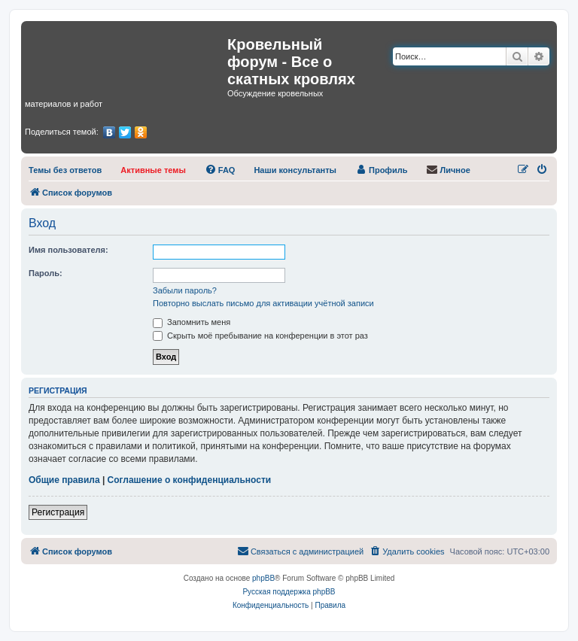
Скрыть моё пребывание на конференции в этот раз (260, 335)
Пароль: (45, 273)
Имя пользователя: (68, 249)
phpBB (263, 578)
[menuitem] (65, 170)
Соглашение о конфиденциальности (190, 480)
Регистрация (58, 512)
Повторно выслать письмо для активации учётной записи (263, 303)
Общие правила (64, 480)
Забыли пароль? (185, 290)
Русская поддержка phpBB (288, 592)
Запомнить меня (191, 322)
